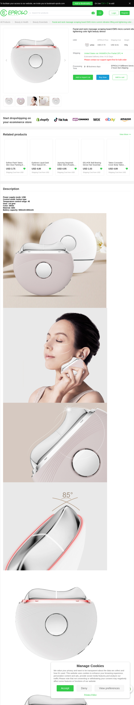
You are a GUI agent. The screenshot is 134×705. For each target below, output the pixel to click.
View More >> (125, 134)
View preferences (109, 688)
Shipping (76, 53)
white (92, 45)
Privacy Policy (90, 695)
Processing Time (77, 67)
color (75, 40)
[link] (5, 22)
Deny (84, 688)
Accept (65, 688)
